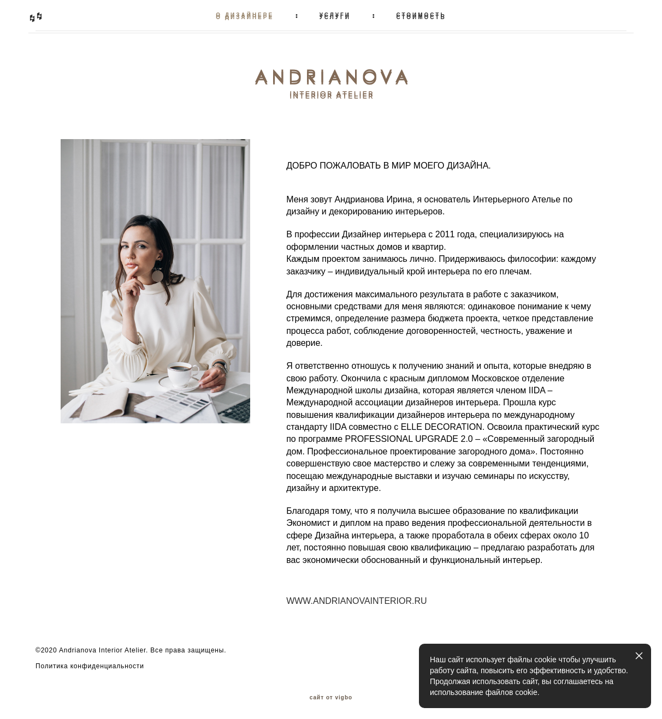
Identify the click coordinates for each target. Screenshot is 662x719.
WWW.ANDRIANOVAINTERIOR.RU (356, 596)
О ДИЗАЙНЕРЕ (245, 15)
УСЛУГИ (335, 15)
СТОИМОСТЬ (421, 15)
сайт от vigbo (331, 693)
